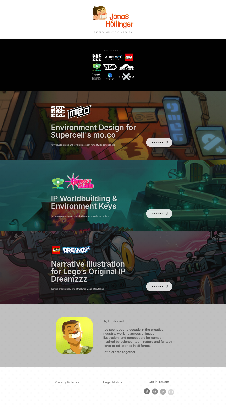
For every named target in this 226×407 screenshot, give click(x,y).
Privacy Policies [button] (66, 382)
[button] (158, 142)
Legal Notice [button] (112, 382)
